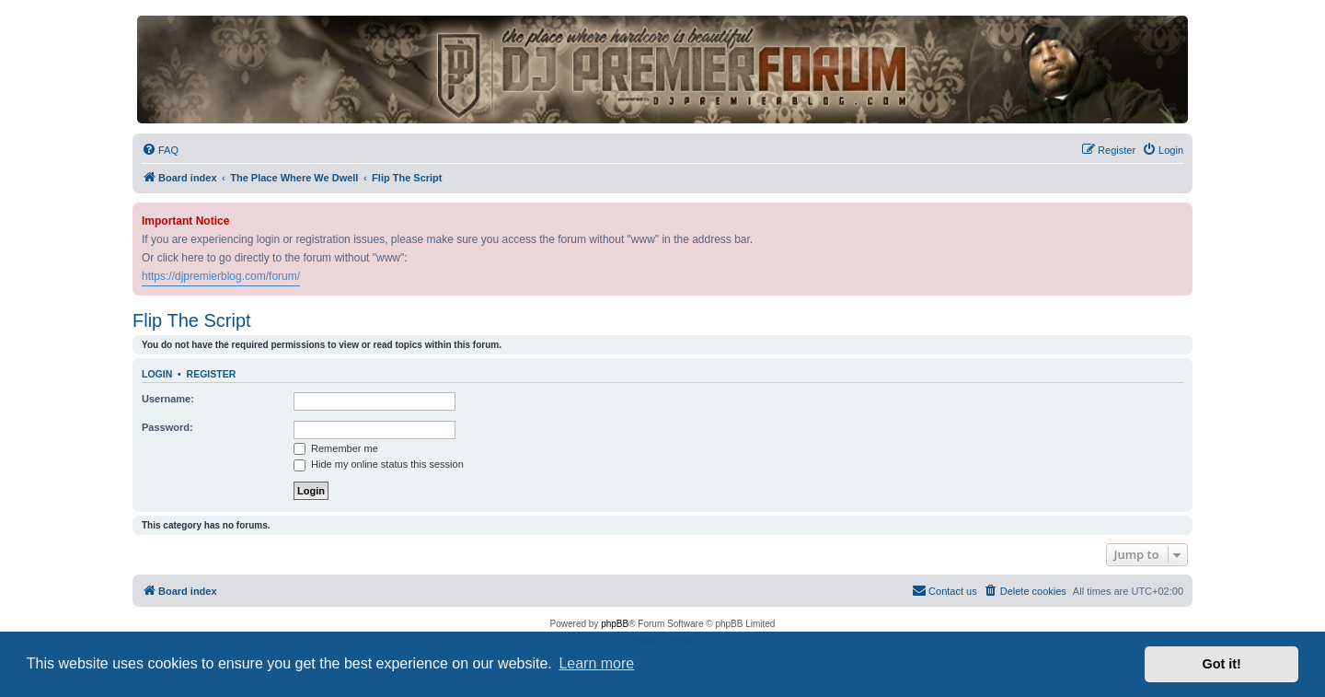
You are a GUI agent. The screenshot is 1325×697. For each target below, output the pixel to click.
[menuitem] (160, 150)
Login (157, 373)
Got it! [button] (1222, 663)
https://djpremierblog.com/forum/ (221, 276)
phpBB (614, 624)
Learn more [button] (596, 663)
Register (211, 373)
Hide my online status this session (379, 464)
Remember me (336, 448)
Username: (168, 398)
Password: (167, 427)
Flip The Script (191, 320)
